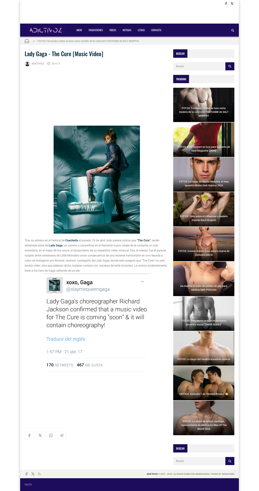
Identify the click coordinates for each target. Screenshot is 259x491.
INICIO (79, 30)
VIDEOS (112, 30)
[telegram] (61, 435)
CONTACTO (156, 30)
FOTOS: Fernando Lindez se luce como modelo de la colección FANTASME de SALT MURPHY (88, 41)
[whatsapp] (51, 435)
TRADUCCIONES (95, 30)
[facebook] (226, 3)
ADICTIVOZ (34, 63)
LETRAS (141, 30)
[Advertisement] (129, 14)
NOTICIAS (127, 30)
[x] (232, 3)
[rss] (39, 473)
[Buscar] (232, 30)
